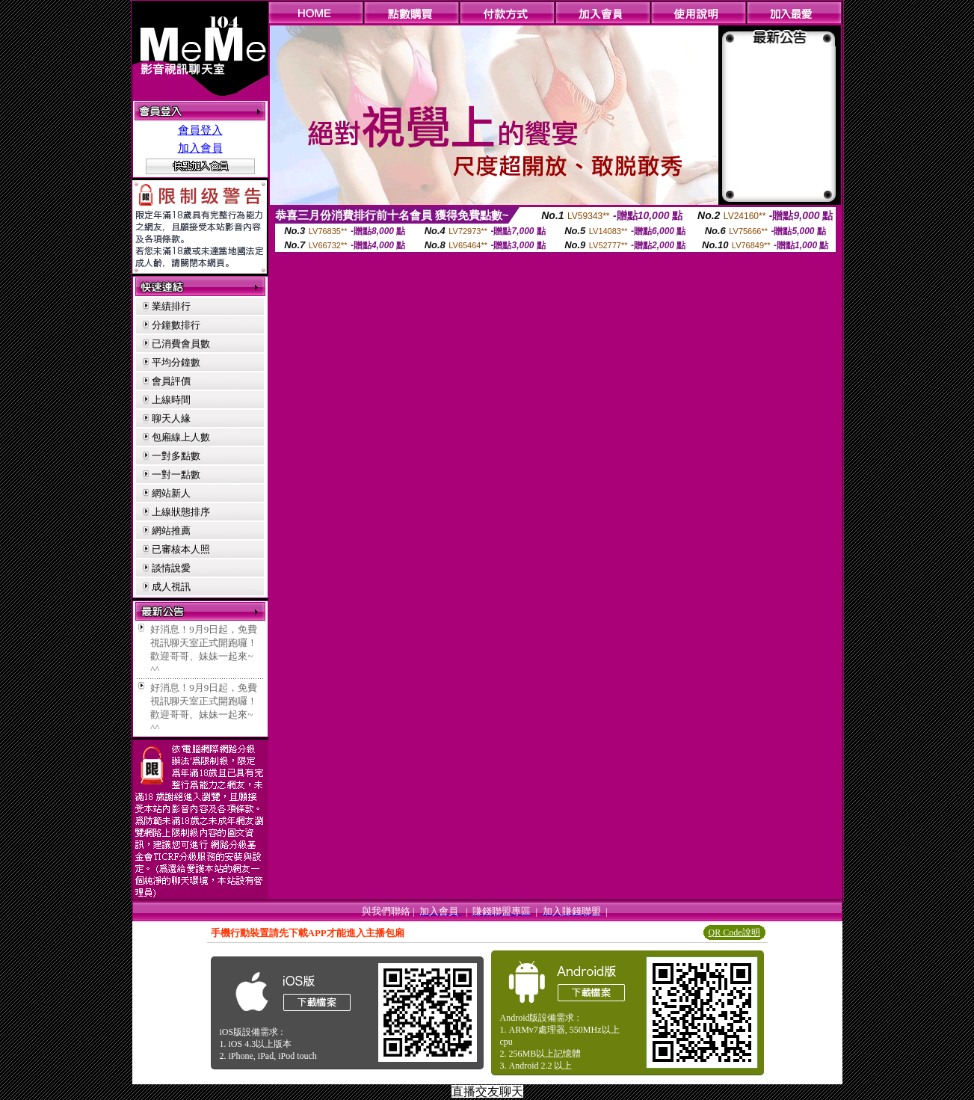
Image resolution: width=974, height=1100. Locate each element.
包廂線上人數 (181, 437)
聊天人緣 (171, 418)
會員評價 (171, 381)
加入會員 (200, 148)
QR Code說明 (734, 932)
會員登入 (200, 130)
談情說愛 (171, 568)
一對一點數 (176, 474)
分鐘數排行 (176, 325)
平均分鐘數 (176, 362)
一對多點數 (176, 455)
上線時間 (171, 399)
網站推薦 (171, 530)
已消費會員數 (181, 343)
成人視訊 (171, 586)
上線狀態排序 (181, 511)
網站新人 (171, 493)
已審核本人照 (181, 549)
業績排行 (171, 306)
